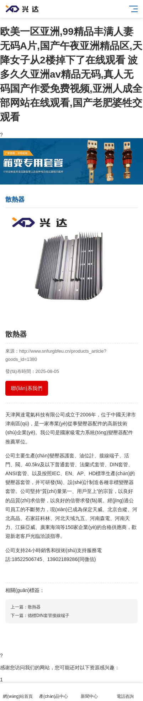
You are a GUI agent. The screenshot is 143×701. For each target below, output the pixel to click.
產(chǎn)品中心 (54, 692)
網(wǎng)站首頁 (18, 692)
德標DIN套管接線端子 (48, 615)
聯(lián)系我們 (26, 388)
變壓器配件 (90, 423)
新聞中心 (89, 692)
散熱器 (34, 606)
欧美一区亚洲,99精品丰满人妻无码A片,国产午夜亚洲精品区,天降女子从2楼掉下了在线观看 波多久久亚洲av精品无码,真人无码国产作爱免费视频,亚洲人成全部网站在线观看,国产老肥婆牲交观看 (71, 74)
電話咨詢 (125, 692)
